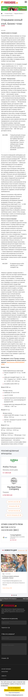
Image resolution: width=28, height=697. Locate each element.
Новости (3, 676)
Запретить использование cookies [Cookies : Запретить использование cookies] (14, 690)
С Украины (3, 679)
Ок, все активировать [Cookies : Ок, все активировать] (14, 688)
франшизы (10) (14, 506)
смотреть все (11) (14, 502)
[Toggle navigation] (26, 2)
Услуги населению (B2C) (7, 15)
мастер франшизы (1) (14, 515)
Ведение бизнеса (18, 13)
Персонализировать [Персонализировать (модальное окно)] (14, 692)
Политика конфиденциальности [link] (14, 695)
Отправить (4, 658)
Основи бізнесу (8, 13)
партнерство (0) (14, 511)
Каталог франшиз (6, 669)
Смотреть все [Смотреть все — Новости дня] (22, 550)
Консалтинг (4, 671)
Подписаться (5, 627)
